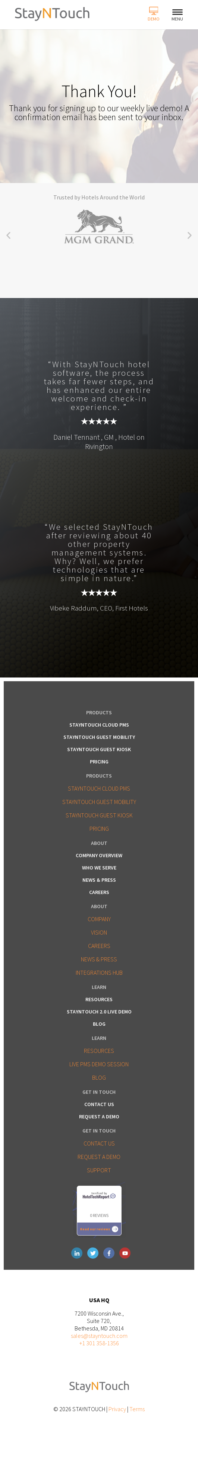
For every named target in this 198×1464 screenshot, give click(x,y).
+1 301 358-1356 (99, 1343)
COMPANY (99, 919)
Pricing (99, 761)
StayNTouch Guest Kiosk (99, 749)
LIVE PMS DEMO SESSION (99, 1064)
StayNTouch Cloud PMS (99, 724)
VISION (99, 932)
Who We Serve (99, 867)
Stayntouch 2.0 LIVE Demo (99, 1011)
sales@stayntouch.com (99, 1335)
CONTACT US (99, 1143)
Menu (177, 15)
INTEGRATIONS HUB (99, 972)
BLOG (99, 1077)
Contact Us (99, 1104)
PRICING (99, 828)
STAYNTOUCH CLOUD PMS (99, 788)
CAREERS (99, 945)
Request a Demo (99, 1116)
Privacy (117, 1409)
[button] (8, 235)
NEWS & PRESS (99, 959)
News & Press (99, 880)
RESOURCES (99, 1050)
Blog (99, 1024)
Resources (99, 999)
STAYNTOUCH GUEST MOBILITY (99, 801)
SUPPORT (99, 1170)
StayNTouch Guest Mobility (99, 737)
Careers (99, 892)
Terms (137, 1409)
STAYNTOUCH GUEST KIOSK (99, 815)
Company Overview (99, 855)
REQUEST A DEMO (99, 1156)
